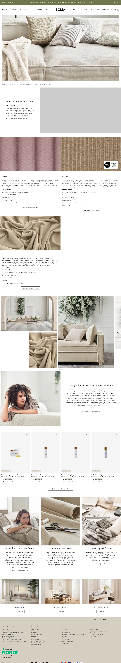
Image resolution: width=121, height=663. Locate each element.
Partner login (11, 2)
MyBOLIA (5, 644)
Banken (34, 631)
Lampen (34, 636)
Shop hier (89, 2)
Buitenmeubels (36, 634)
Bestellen (63, 629)
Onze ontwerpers (8, 636)
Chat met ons (94, 636)
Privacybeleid (65, 639)
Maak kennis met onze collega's (13, 632)
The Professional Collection (40, 643)
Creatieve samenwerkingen (11, 639)
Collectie (35, 626)
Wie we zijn (6, 629)
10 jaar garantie (65, 632)
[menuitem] (5, 10)
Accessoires (35, 639)
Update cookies (65, 643)
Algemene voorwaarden (68, 641)
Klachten (63, 636)
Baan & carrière (7, 634)
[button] (59, 369)
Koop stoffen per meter (30, 207)
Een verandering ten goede (11, 638)
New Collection (36, 629)
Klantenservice (67, 626)
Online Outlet (36, 644)
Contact (63, 638)
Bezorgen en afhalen (67, 631)
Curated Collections (38, 641)
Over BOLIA (8, 626)
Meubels (34, 632)
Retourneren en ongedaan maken (72, 634)
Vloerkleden (35, 638)
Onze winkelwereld (8, 631)
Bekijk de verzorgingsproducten (60, 489)
